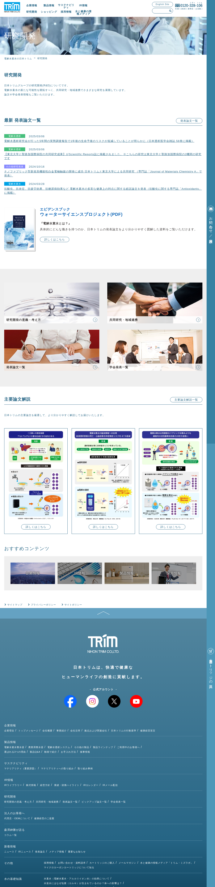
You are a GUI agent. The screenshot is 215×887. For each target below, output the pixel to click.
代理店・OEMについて (57, 787)
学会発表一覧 (157, 775)
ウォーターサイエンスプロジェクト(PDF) (121, 212)
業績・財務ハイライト (106, 763)
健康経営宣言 (187, 723)
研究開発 (31, 12)
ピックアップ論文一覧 (133, 775)
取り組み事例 (124, 751)
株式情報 (71, 763)
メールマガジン (127, 823)
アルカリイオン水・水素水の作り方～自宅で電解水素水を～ (78, 848)
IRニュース (64, 811)
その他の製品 (121, 735)
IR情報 (83, 5)
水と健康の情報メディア (83, 12)
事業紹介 (101, 723)
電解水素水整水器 (54, 735)
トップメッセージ (68, 723)
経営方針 (85, 763)
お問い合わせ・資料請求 (72, 823)
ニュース (49, 811)
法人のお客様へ (14, 787)
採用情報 (66, 12)
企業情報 (31, 5)
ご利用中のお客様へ (168, 735)
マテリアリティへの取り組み (97, 751)
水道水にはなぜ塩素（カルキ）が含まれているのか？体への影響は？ (83, 843)
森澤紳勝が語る (14, 799)
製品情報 (48, 5)
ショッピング (49, 12)
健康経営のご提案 (84, 787)
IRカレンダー (130, 763)
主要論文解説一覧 (186, 399)
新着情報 (10, 811)
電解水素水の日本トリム (18, 58)
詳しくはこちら (54, 239)
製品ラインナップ (143, 735)
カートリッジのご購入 (102, 823)
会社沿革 (115, 723)
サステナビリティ (66, 6)
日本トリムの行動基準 (163, 723)
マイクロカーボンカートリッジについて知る (69, 827)
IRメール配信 (149, 763)
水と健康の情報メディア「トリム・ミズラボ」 (166, 823)
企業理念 (49, 723)
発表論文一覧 (189, 120)
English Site (162, 4)
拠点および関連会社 (135, 723)
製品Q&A (74, 740)
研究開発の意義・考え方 (58, 775)
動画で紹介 (90, 740)
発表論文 (80, 811)
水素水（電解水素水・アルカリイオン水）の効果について (76, 839)
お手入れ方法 (108, 740)
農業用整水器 (75, 735)
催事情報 (125, 740)
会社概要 (87, 723)
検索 (170, 11)
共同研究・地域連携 (87, 775)
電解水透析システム (98, 735)
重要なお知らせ (116, 811)
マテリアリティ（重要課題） (60, 751)
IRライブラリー (53, 763)
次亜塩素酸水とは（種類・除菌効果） (65, 852)
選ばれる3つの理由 (55, 740)
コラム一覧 (50, 799)
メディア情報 (96, 811)
